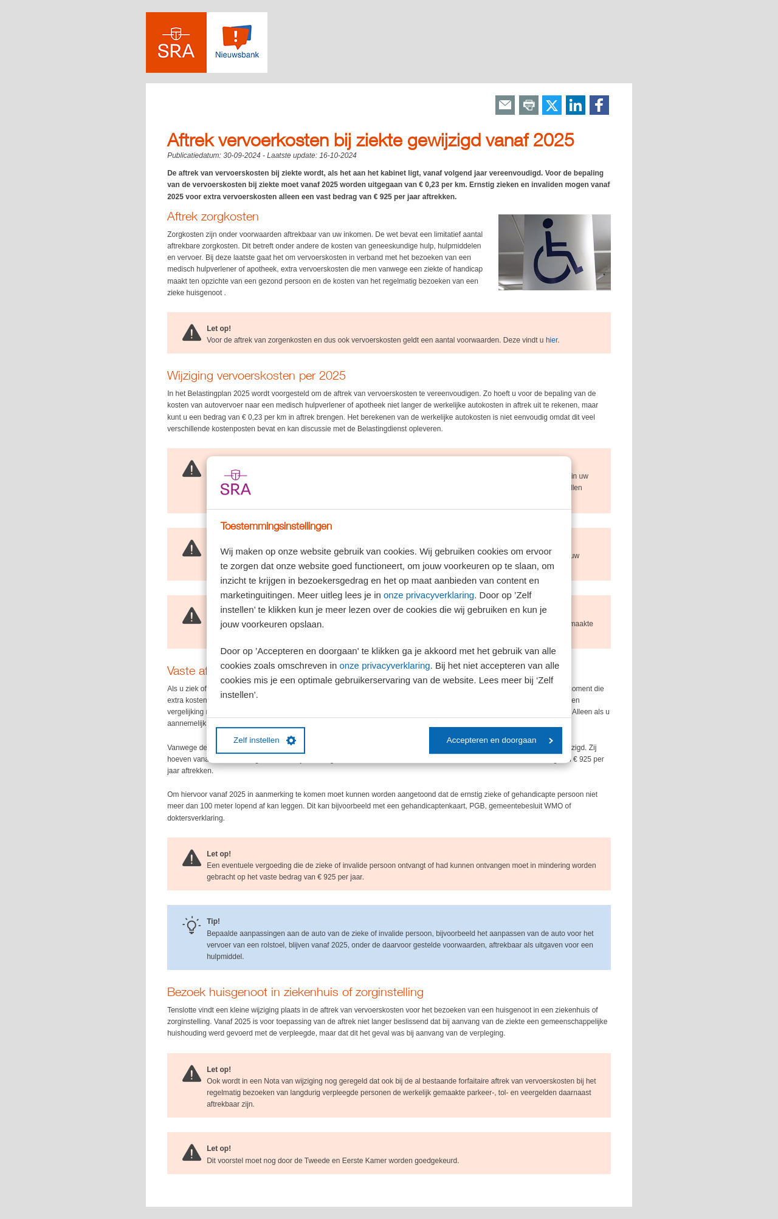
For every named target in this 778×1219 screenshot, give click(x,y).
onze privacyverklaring (429, 595)
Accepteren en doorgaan (500, 740)
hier (551, 340)
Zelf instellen (264, 740)
